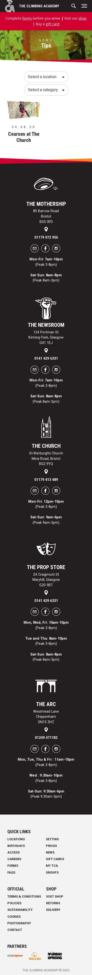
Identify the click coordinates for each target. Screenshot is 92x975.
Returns (53, 903)
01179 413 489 (46, 480)
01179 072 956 (46, 237)
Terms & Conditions (24, 896)
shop (83, 18)
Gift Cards (55, 859)
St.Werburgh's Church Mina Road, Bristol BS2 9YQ (46, 458)
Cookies (14, 916)
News (50, 852)
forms (27, 18)
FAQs (11, 872)
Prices (51, 846)
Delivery (53, 910)
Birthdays (16, 846)
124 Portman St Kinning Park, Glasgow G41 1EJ (46, 337)
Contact (14, 930)
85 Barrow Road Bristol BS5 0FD (46, 216)
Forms (12, 865)
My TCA (52, 865)
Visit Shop (54, 896)
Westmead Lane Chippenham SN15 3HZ (46, 716)
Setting (52, 839)
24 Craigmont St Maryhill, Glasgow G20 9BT (46, 580)
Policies (14, 903)
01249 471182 (46, 738)
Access (13, 852)
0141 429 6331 (46, 358)
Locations (16, 839)
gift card (52, 24)
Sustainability (20, 910)
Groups (52, 872)
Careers (14, 859)
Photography (19, 923)
